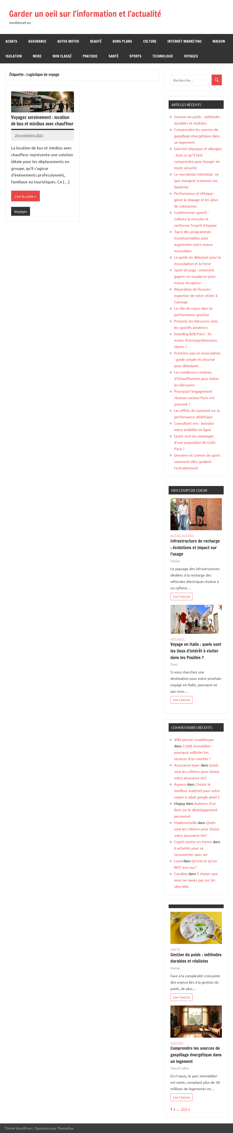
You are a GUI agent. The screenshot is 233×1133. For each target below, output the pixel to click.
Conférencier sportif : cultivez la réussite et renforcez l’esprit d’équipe (195, 218)
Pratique (90, 56)
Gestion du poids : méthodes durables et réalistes (196, 957)
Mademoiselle (185, 822)
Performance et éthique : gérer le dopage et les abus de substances (196, 199)
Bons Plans (122, 41)
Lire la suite (24, 196)
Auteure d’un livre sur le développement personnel (196, 809)
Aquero (180, 784)
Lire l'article (181, 596)
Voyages (191, 56)
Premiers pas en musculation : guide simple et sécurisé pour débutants (197, 359)
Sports (135, 56)
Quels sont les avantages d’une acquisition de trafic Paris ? (195, 442)
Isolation (13, 56)
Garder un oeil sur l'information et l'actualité (85, 14)
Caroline (180, 873)
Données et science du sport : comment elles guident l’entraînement (198, 461)
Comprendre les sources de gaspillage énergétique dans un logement (197, 135)
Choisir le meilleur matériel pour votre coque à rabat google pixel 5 (197, 790)
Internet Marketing (184, 41)
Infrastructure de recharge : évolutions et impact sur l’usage (195, 547)
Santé (114, 56)
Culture (150, 41)
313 (184, 1109)
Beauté (96, 41)
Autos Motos (68, 41)
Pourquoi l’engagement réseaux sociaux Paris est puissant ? (194, 397)
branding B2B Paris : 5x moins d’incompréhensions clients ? (195, 340)
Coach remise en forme (193, 841)
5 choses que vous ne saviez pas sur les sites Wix (196, 880)
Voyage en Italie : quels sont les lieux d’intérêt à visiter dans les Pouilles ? (195, 650)
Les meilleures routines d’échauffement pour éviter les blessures (196, 378)
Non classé (62, 56)
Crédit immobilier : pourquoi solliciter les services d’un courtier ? (193, 752)
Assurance (37, 41)
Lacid (178, 860)
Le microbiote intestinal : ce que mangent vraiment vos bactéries (196, 180)
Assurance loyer (187, 765)
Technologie (162, 56)
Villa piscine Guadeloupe (194, 739)
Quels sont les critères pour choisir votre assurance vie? (197, 771)
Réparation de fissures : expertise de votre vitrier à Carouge (195, 295)
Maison (219, 41)
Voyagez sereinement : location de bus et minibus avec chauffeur (42, 120)
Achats (11, 41)
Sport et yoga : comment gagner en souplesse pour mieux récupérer (195, 276)
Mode (37, 56)
